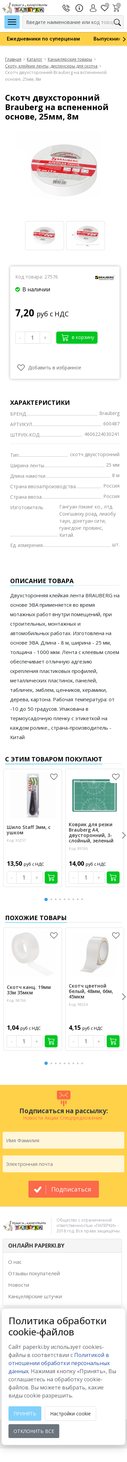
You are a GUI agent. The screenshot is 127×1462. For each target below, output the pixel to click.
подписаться (71, 1189)
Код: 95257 (16, 840)
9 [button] (83, 899)
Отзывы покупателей (34, 1273)
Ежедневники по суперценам (43, 39)
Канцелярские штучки (35, 1296)
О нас (15, 1261)
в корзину (78, 337)
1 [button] (46, 898)
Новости (18, 1284)
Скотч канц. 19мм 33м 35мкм (29, 990)
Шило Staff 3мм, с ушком (28, 830)
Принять (25, 1413)
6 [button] (70, 899)
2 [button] (52, 899)
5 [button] (66, 899)
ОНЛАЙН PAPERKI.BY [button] (36, 1245)
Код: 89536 (78, 848)
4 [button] (61, 899)
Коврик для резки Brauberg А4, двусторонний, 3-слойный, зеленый (91, 832)
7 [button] (74, 899)
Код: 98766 (16, 1000)
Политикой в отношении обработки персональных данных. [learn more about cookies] (59, 1363)
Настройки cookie (70, 1413)
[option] (43, 39)
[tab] (62, 1245)
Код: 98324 (78, 1004)
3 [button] (57, 899)
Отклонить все (34, 1431)
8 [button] (79, 899)
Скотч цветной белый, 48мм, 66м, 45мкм (91, 991)
